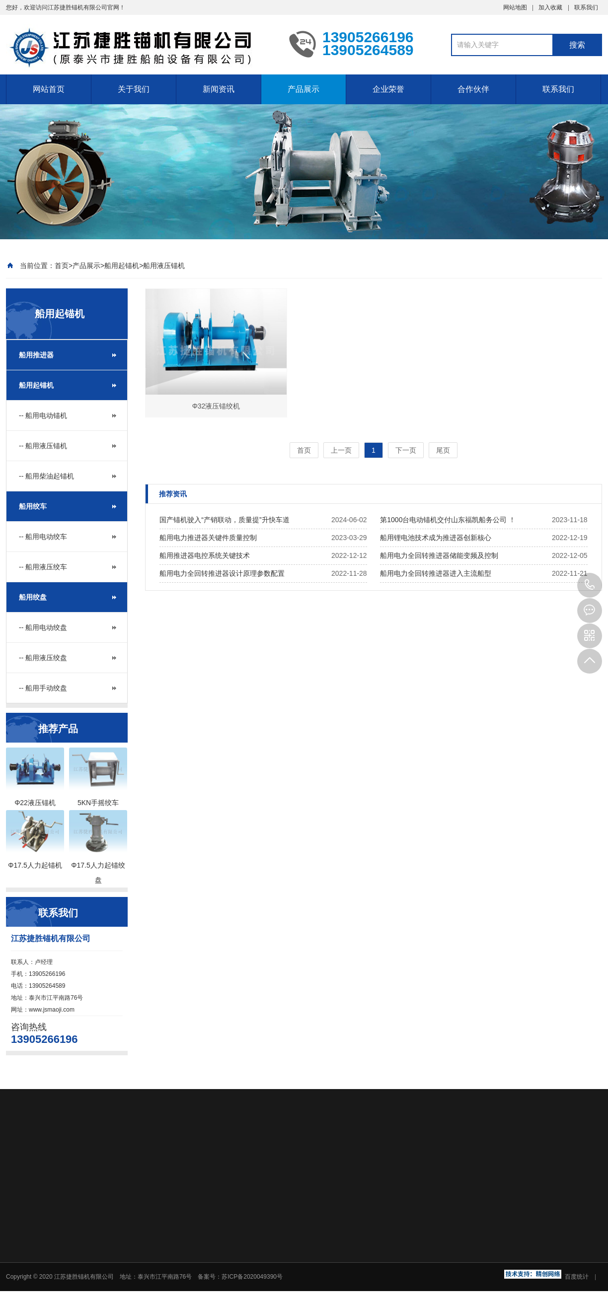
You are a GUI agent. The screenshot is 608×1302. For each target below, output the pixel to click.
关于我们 (134, 89)
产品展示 (303, 89)
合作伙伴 (473, 89)
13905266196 (589, 585)
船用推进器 (36, 355)
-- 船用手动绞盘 (43, 688)
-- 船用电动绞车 (43, 537)
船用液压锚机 (164, 266)
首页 (62, 266)
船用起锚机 (121, 266)
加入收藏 (550, 7)
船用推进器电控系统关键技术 (204, 555)
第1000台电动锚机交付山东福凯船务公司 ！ (448, 520)
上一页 (341, 450)
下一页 (405, 450)
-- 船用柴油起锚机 (46, 476)
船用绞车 (33, 506)
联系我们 (586, 7)
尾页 (443, 450)
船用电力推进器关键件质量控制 (208, 538)
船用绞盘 (33, 597)
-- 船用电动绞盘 (43, 627)
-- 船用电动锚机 (43, 415)
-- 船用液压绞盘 (43, 658)
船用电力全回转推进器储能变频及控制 (439, 555)
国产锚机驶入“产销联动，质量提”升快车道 (224, 520)
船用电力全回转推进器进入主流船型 (435, 573)
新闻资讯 (218, 89)
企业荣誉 (388, 89)
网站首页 (49, 89)
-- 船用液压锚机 (43, 446)
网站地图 (515, 7)
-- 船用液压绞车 (43, 567)
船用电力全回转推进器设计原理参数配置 (222, 573)
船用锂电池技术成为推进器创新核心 (435, 538)
